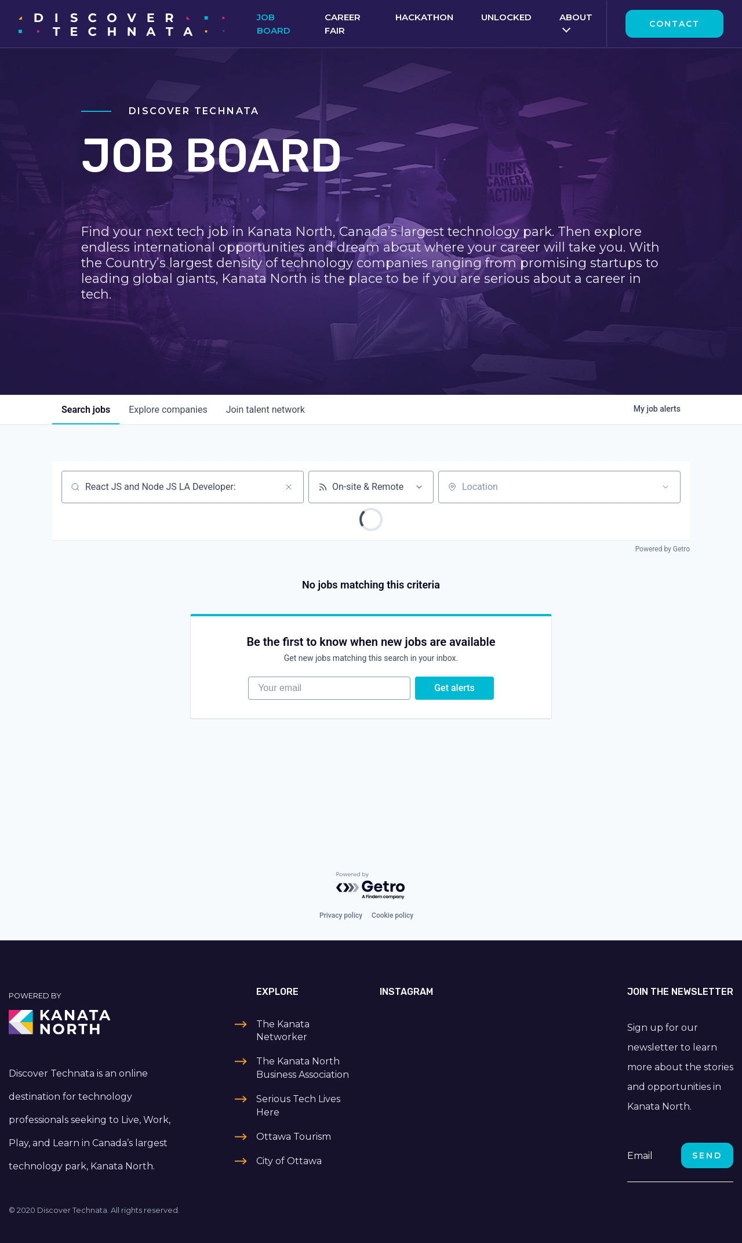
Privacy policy (340, 915)
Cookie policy (392, 915)
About (575, 17)
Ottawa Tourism (293, 1136)
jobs (85, 409)
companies (168, 409)
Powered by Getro (662, 549)
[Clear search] (288, 487)
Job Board (273, 24)
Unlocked (506, 17)
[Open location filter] (665, 487)
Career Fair (343, 24)
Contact (674, 24)
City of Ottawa (289, 1160)
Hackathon (424, 17)
